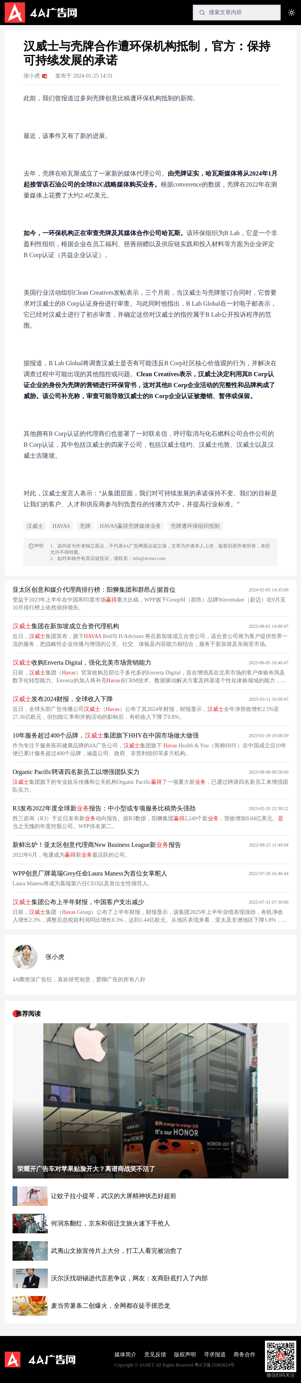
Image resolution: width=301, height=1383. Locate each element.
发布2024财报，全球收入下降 (63, 699)
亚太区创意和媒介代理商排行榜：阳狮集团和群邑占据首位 (94, 589)
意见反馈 (155, 1355)
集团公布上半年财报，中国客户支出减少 (78, 902)
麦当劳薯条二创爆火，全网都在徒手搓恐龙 (110, 1305)
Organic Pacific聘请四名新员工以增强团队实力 (76, 772)
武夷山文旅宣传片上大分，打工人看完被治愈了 (117, 1250)
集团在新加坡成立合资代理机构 (66, 626)
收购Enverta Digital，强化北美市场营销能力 (82, 662)
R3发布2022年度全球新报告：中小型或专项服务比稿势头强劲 (104, 808)
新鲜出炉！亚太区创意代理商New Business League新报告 (97, 844)
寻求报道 (215, 1355)
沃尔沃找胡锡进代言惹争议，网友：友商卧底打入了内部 (129, 1278)
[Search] (237, 12)
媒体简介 (125, 1355)
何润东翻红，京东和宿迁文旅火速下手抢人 (110, 1223)
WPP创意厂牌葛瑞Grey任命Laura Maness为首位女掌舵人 (90, 873)
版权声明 (185, 1355)
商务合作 (245, 1355)
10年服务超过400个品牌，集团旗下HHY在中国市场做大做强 (106, 735)
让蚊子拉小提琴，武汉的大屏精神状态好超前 (113, 1196)
